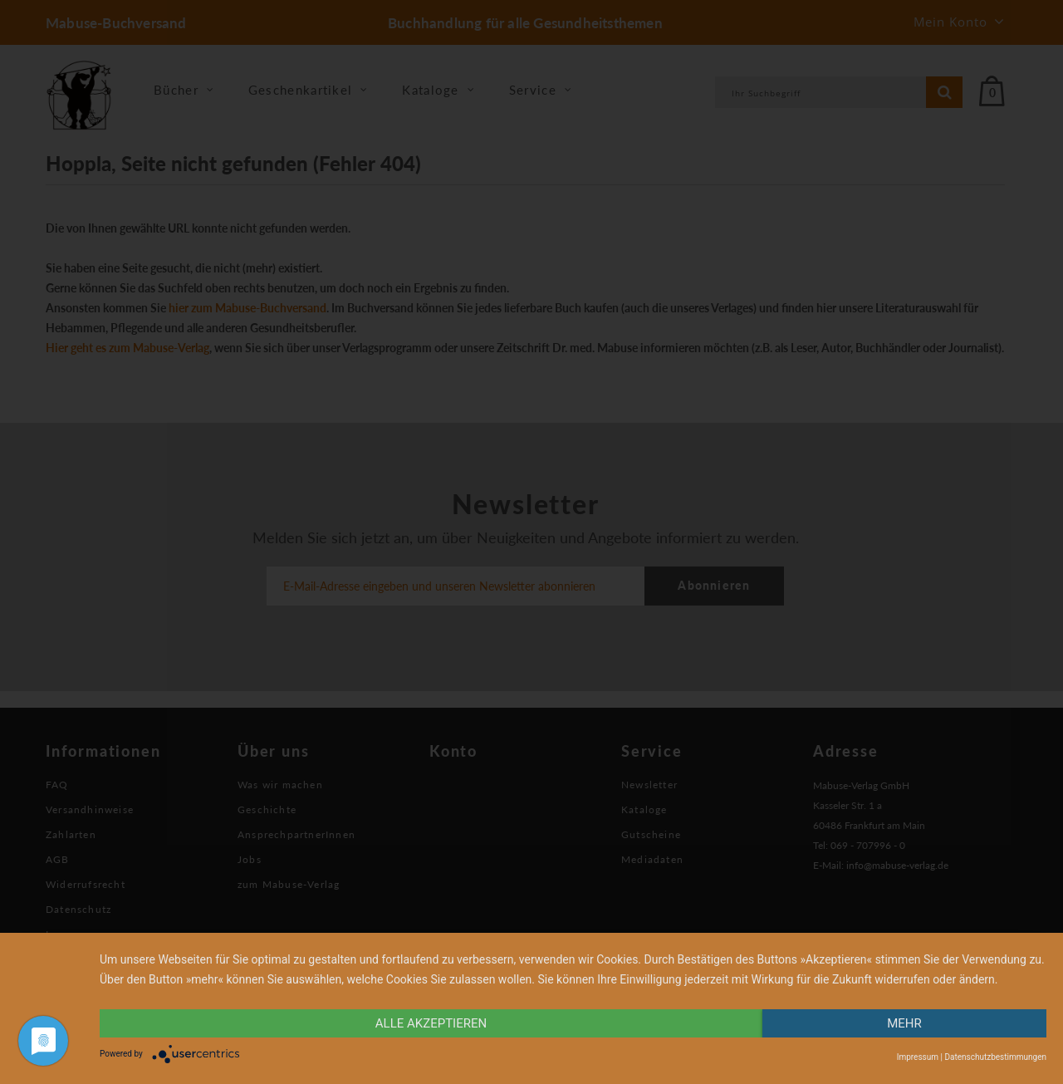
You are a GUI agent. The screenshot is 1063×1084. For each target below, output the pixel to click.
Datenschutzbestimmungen (995, 1057)
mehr (904, 1023)
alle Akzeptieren (431, 1023)
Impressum (917, 1057)
